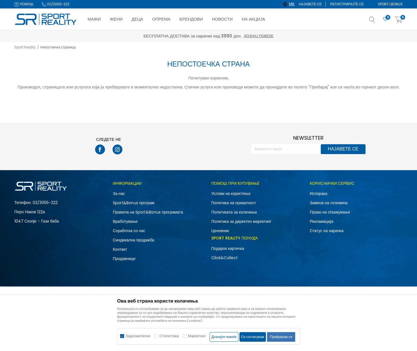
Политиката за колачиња (234, 212)
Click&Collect (224, 258)
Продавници (124, 258)
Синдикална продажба (133, 240)
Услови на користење (231, 193)
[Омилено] (385, 19)
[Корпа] (399, 20)
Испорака (318, 193)
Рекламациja (321, 221)
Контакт (120, 249)
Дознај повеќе (259, 36)
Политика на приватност (233, 203)
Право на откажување (330, 212)
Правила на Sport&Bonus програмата (148, 212)
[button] (377, 21)
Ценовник (220, 231)
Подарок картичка (227, 248)
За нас (119, 193)
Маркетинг (197, 336)
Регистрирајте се (347, 4)
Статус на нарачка (327, 231)
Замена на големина (329, 203)
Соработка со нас (129, 231)
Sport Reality (25, 47)
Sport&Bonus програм (133, 203)
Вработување (125, 221)
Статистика (169, 336)
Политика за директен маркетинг (241, 221)
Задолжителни (137, 336)
